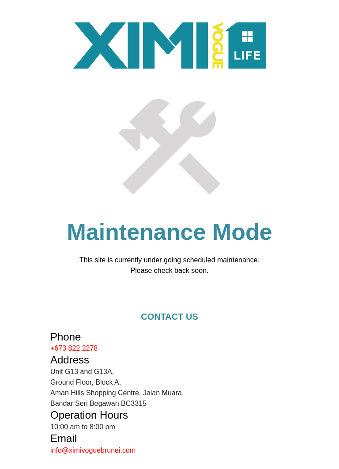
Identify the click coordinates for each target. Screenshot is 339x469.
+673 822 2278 (74, 348)
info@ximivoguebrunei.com (93, 450)
